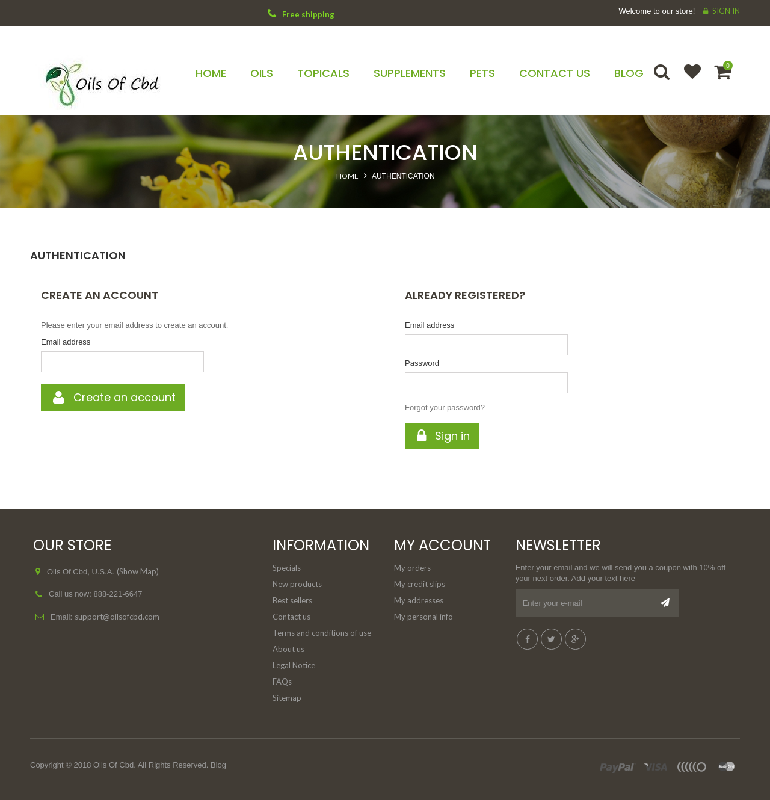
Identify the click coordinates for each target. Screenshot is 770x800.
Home (347, 175)
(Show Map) (138, 571)
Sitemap (287, 698)
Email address (65, 341)
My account (442, 545)
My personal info (423, 616)
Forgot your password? (445, 407)
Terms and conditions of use (322, 633)
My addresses (418, 600)
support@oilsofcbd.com (117, 616)
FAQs (282, 681)
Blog (218, 764)
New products (297, 584)
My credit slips (419, 584)
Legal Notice (294, 665)
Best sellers (292, 600)
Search (663, 79)
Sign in (726, 11)
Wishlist (687, 79)
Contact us (291, 616)
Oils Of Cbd (113, 764)
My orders (412, 568)
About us (288, 649)
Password (422, 363)
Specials (287, 568)
